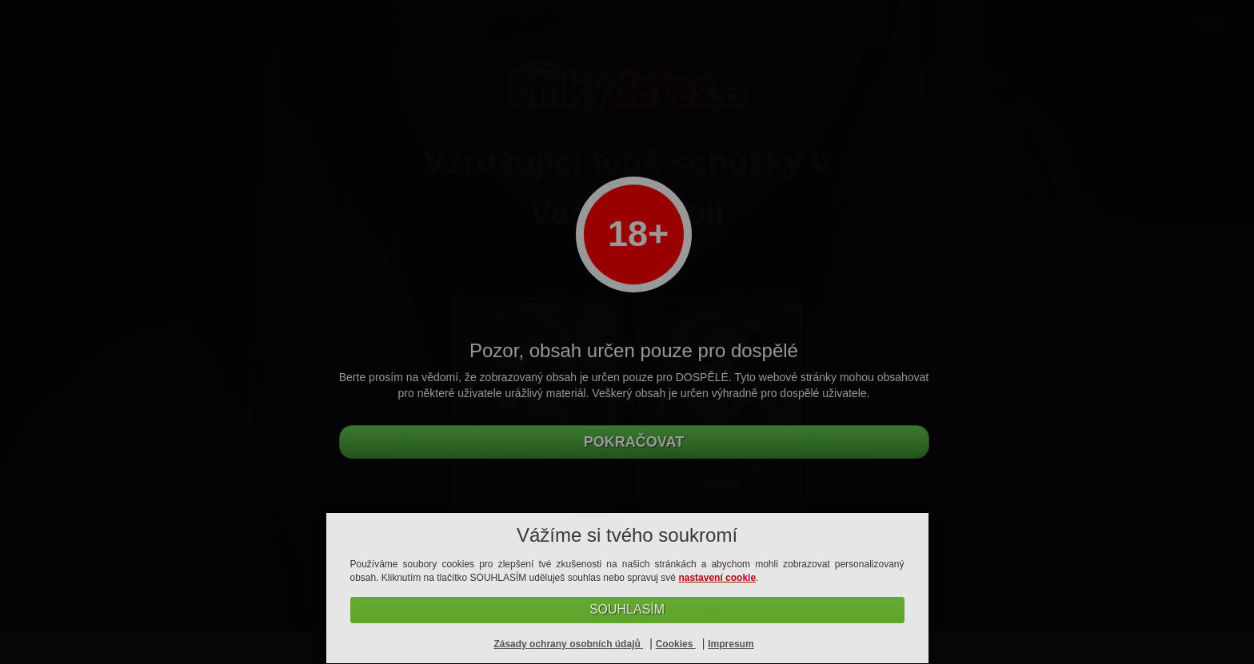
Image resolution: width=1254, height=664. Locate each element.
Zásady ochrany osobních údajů (568, 644)
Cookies (676, 644)
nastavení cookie (717, 577)
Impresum (730, 644)
